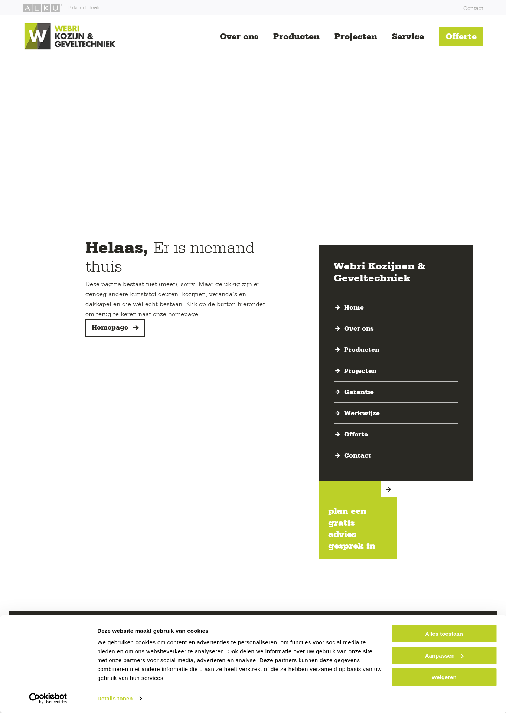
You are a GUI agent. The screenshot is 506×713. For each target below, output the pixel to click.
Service (408, 36)
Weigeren (443, 677)
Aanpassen (444, 655)
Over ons (239, 36)
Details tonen (115, 698)
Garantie (359, 392)
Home (354, 307)
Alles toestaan (444, 634)
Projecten (355, 36)
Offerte (461, 36)
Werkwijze (362, 413)
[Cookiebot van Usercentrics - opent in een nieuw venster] (48, 698)
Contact (473, 8)
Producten (296, 36)
